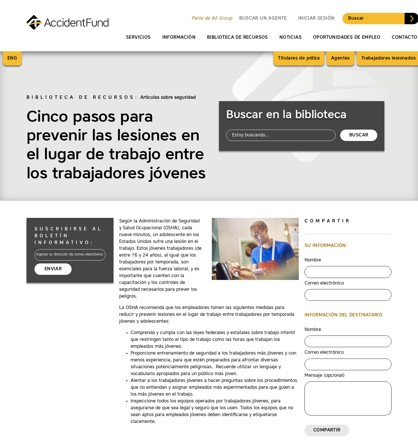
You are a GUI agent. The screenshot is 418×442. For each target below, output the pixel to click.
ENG (12, 58)
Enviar (53, 269)
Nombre (313, 260)
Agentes (340, 58)
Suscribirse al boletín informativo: (69, 236)
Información (179, 37)
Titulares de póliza (299, 58)
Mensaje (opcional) (325, 375)
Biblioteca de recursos (237, 37)
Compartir (326, 430)
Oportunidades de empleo (346, 37)
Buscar (356, 18)
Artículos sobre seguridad (168, 97)
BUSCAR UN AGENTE (263, 18)
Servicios (138, 37)
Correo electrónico (324, 283)
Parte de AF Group (212, 18)
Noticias (290, 37)
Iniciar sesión (316, 18)
